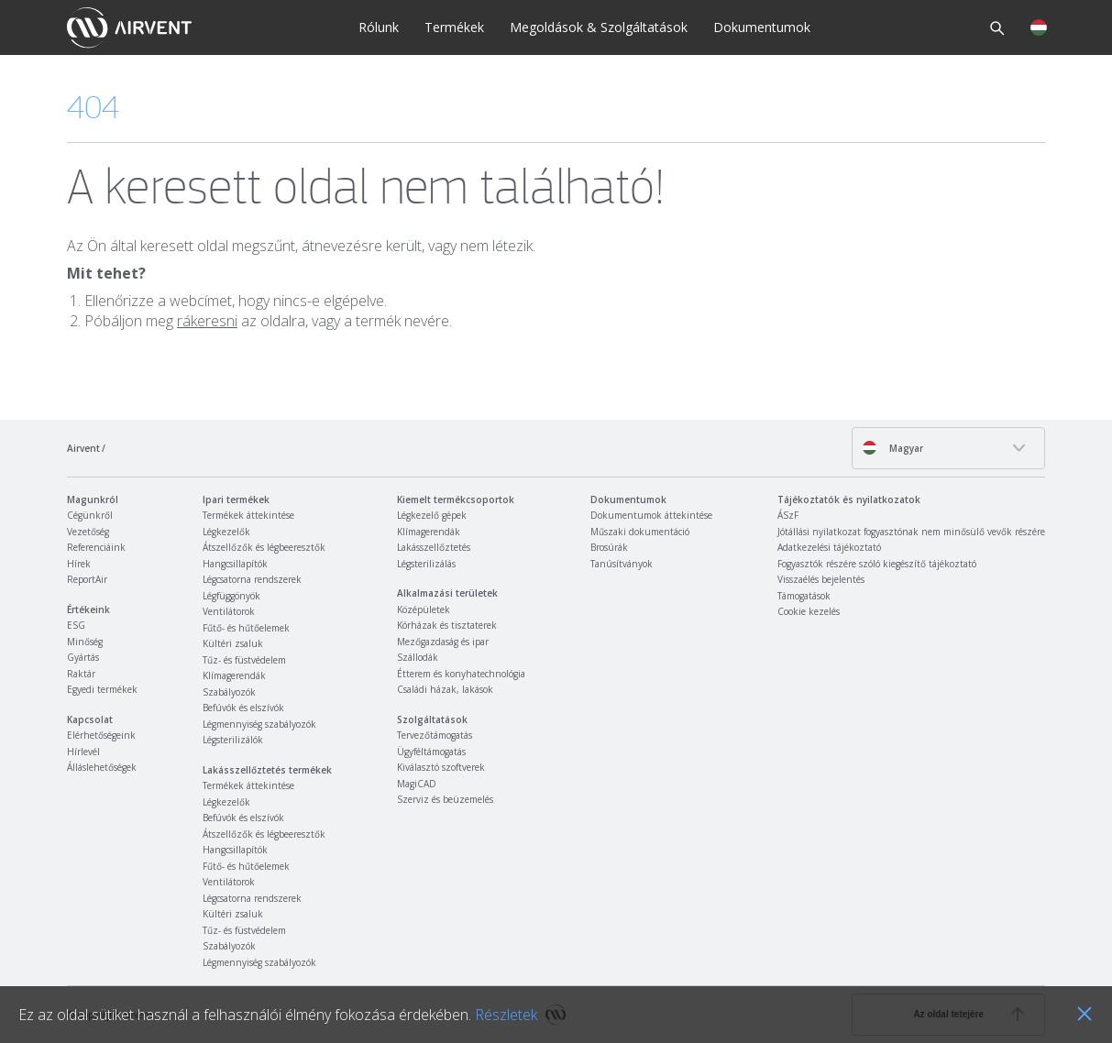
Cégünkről (90, 515)
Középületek (423, 609)
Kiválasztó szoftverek (441, 767)
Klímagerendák (234, 675)
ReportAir (87, 579)
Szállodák (417, 657)
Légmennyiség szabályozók (259, 724)
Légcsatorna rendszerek (252, 579)
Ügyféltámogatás (431, 751)
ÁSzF (787, 515)
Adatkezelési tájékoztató (829, 547)
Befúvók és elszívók (243, 707)
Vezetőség (88, 531)
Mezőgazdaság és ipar (443, 641)
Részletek (506, 1015)
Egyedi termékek (102, 689)
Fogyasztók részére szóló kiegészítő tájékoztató (876, 563)
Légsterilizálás (426, 563)
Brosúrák (609, 547)
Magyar (892, 448)
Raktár (81, 673)
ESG (76, 625)
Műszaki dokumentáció (639, 531)
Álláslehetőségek (102, 767)
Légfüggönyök (231, 595)
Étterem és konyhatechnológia (461, 673)
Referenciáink (96, 547)
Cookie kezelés (808, 611)
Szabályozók (229, 692)
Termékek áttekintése (248, 515)
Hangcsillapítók (235, 563)
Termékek (454, 27)
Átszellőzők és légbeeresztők (264, 547)
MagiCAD (416, 783)
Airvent (83, 448)
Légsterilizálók (233, 739)
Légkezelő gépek (432, 515)
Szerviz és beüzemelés (445, 799)
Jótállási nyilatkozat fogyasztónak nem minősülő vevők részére (911, 531)
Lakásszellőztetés (433, 547)
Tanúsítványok (621, 563)
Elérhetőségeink (101, 735)
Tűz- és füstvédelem (244, 659)
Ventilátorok (229, 611)
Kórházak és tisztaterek (447, 625)
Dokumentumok (761, 27)
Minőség (85, 641)
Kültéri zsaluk (233, 643)
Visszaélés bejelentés (820, 579)
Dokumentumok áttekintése (651, 515)
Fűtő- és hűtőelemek (246, 627)
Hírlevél (83, 751)
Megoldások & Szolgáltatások (599, 27)
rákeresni (207, 321)
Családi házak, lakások (445, 689)
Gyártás (83, 657)
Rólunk (378, 27)
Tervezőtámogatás (434, 735)
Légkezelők (226, 531)
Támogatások (804, 595)
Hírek (79, 563)
